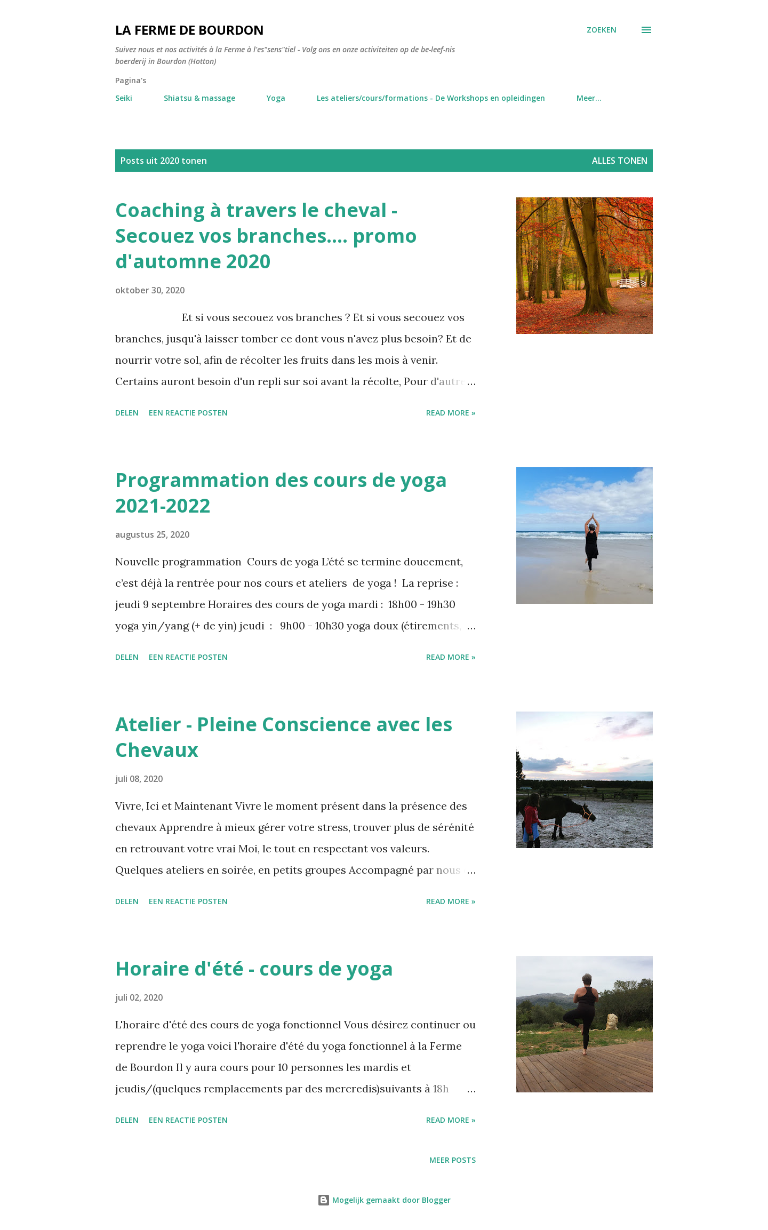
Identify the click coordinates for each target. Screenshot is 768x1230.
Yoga (276, 98)
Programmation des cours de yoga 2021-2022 (281, 492)
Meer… (589, 98)
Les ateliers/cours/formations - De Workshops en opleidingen (431, 98)
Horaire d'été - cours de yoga (254, 968)
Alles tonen (619, 160)
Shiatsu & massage (199, 98)
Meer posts (452, 1160)
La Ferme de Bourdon (189, 29)
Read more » (451, 413)
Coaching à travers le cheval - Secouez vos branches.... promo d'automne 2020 (266, 235)
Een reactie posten (188, 413)
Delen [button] (127, 413)
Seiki (123, 98)
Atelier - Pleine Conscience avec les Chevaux (283, 737)
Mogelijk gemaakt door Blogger (384, 1200)
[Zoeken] (602, 29)
